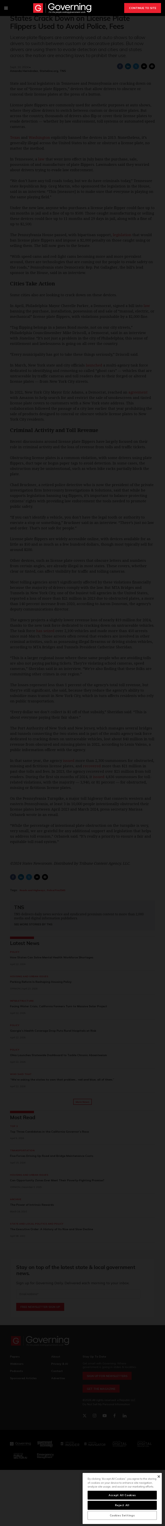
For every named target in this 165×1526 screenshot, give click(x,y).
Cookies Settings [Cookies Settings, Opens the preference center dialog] (122, 1515)
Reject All (122, 1505)
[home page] (62, 8)
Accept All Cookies (122, 1495)
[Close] (158, 1477)
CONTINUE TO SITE (142, 8)
